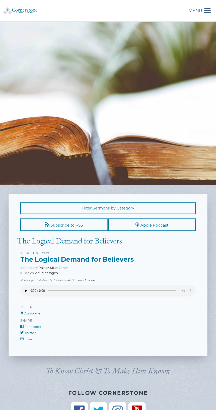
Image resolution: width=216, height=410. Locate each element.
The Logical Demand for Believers (77, 259)
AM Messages (46, 273)
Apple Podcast (151, 225)
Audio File (30, 313)
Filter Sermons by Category (108, 208)
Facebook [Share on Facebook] (30, 327)
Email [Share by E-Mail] (26, 339)
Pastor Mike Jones (53, 268)
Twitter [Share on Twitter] (28, 333)
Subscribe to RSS (64, 225)
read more (86, 280)
